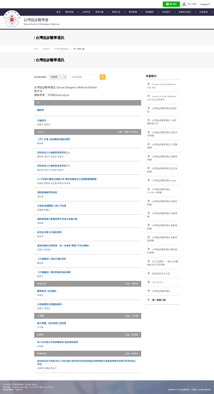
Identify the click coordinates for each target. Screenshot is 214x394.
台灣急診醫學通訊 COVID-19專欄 (158, 191)
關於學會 (69, 12)
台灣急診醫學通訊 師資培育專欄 (162, 134)
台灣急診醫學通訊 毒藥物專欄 (162, 227)
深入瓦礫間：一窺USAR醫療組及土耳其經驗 (162, 263)
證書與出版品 (185, 12)
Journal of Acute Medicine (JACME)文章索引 (161, 98)
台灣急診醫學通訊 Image (164, 180)
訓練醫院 (149, 12)
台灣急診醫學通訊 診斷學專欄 (162, 158)
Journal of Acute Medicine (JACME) (161, 86)
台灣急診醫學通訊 (62, 49)
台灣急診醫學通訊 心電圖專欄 (162, 146)
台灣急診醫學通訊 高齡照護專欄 (162, 239)
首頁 (58, 12)
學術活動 (99, 12)
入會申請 (86, 12)
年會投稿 (203, 12)
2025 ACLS (157, 282)
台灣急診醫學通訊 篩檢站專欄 (162, 203)
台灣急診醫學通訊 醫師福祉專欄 (162, 251)
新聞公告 (116, 12)
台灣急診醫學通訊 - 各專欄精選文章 (161, 122)
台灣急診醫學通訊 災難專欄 (162, 215)
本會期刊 (166, 12)
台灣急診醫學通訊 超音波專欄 (162, 170)
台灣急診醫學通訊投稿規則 (162, 110)
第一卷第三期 (159, 300)
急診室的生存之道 (161, 273)
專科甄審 (133, 12)
